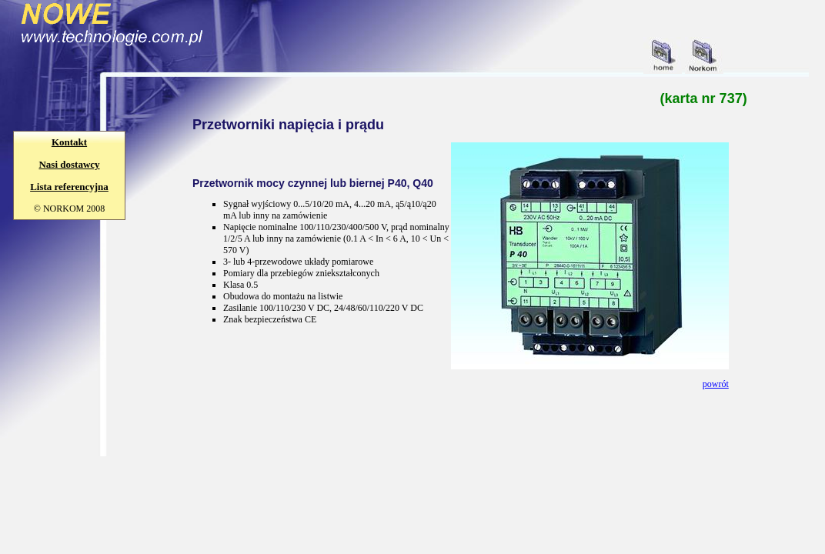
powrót (716, 384)
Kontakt (69, 142)
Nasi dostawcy (68, 164)
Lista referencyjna (69, 186)
